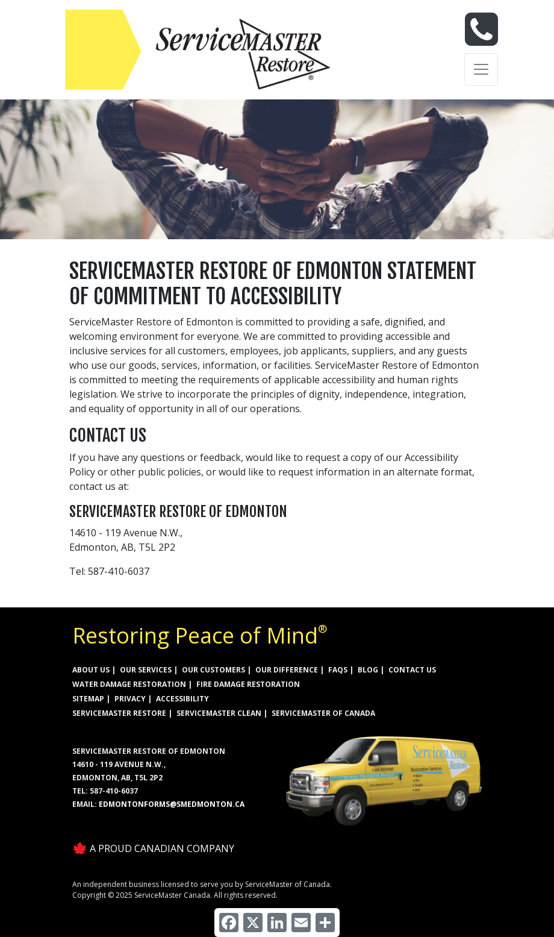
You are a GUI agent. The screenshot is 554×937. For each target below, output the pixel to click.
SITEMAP (88, 699)
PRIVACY (130, 699)
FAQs (337, 670)
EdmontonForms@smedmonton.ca (171, 804)
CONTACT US (412, 670)
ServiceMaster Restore (119, 713)
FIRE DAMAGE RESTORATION (248, 684)
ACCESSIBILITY (182, 699)
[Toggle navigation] (481, 69)
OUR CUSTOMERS (213, 670)
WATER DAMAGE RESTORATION (129, 684)
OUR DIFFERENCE (286, 670)
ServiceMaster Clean (218, 713)
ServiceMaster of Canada (323, 713)
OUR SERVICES (146, 670)
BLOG (368, 670)
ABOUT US (91, 670)
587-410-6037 (114, 791)
